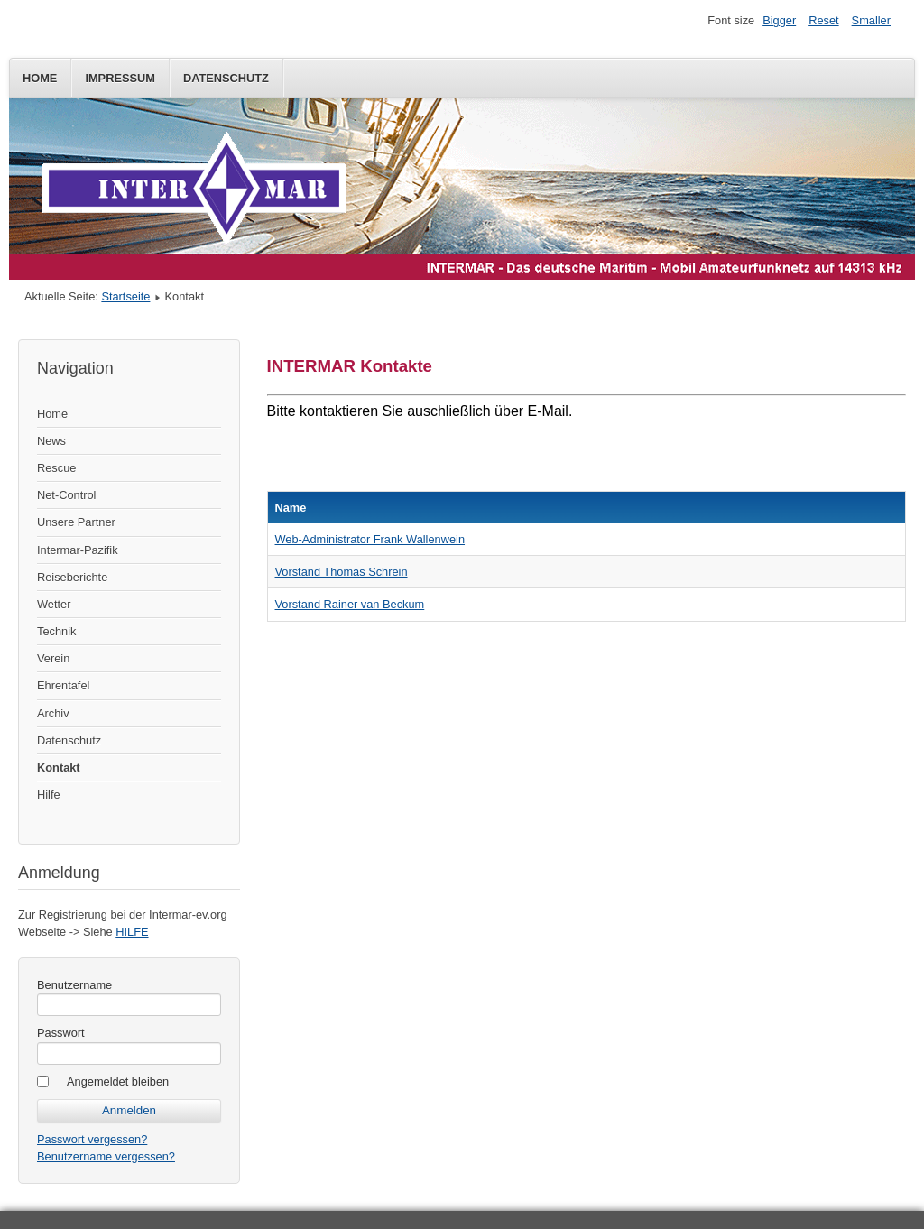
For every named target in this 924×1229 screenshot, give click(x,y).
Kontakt (58, 767)
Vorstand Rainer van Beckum (350, 604)
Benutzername (74, 985)
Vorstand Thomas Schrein (341, 571)
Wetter (53, 604)
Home (40, 78)
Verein (53, 658)
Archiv (53, 713)
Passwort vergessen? (92, 1139)
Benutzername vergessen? (106, 1156)
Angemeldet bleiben (118, 1081)
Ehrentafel (63, 685)
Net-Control (66, 495)
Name (291, 507)
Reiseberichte (72, 577)
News (51, 441)
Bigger (779, 20)
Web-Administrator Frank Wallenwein (370, 539)
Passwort (61, 1033)
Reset (823, 20)
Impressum (120, 78)
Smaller (871, 20)
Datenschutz (226, 78)
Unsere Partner (76, 522)
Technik (56, 631)
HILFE (132, 931)
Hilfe (48, 794)
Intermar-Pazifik (77, 550)
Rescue (56, 468)
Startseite (125, 296)
